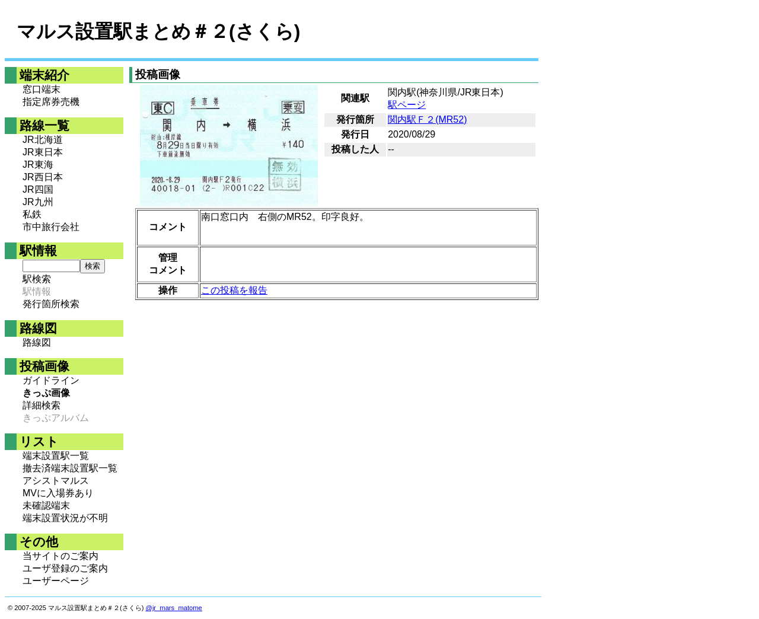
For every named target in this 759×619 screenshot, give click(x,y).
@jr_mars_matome (174, 607)
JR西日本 (43, 177)
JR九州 (38, 202)
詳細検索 (41, 405)
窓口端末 (41, 89)
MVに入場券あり (58, 493)
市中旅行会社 (51, 227)
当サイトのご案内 (60, 556)
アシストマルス (56, 481)
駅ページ (407, 105)
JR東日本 (43, 152)
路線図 (37, 342)
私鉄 (32, 214)
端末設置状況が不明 (65, 518)
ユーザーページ (56, 581)
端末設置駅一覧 (56, 456)
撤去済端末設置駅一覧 (70, 468)
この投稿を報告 (234, 290)
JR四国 (38, 189)
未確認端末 (46, 505)
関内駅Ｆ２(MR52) (427, 119)
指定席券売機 (51, 102)
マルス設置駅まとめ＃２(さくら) (158, 31)
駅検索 (37, 279)
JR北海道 (43, 140)
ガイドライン (51, 380)
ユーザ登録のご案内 (65, 568)
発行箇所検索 (51, 304)
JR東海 (38, 164)
